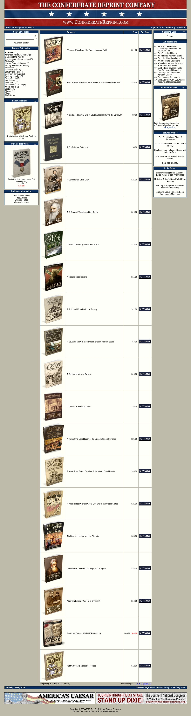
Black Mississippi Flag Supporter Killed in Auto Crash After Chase (170, 174)
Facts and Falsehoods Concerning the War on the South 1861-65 (169, 48)
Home (8, 28)
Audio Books (10, 87)
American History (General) (17, 55)
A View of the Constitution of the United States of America (91, 439)
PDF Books (10, 95)
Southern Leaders (13, 76)
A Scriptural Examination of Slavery (82, 309)
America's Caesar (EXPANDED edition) (84, 633)
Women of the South (14, 85)
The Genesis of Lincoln (167, 53)
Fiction (8, 61)
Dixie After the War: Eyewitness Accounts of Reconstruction (171, 81)
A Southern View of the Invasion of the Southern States (90, 342)
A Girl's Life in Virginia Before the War (83, 245)
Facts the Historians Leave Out (171, 58)
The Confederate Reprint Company (106, 709)
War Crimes (10, 80)
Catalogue (18, 28)
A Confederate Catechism (78, 147)
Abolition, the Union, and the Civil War (83, 536)
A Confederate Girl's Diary (78, 180)
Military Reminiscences (15, 65)
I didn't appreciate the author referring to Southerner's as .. (166, 124)
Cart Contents (166, 28)
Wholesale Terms (21, 202)
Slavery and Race (12, 72)
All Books (29, 28)
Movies (8, 91)
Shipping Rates (21, 200)
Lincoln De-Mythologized (15, 63)
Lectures (8, 89)
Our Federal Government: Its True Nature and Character (170, 69)
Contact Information (21, 196)
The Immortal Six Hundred (169, 77)
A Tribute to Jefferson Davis (79, 407)
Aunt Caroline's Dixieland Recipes (21, 136)
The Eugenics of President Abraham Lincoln (169, 74)
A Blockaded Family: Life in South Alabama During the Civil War (94, 115)
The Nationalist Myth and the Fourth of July (170, 145)
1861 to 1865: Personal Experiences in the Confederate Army (93, 82)
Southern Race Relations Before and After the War (170, 151)
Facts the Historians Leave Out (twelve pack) (21, 180)
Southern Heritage (13, 74)
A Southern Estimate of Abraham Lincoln (170, 157)
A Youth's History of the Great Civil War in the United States (92, 504)
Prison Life (9, 68)
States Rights (11, 78)
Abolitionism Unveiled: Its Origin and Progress (86, 569)
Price (135, 32)
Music (7, 93)
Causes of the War (13, 57)
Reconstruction (11, 70)
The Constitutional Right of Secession (170, 138)
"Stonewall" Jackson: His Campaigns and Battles (88, 50)
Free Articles (21, 198)
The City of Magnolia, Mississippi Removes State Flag (170, 187)
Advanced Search (21, 43)
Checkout (180, 28)
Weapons (9, 82)
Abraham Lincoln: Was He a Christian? (83, 601)
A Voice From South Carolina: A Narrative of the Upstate (91, 471)
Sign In (154, 28)
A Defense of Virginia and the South (82, 212)
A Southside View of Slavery (79, 374)
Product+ (71, 32)
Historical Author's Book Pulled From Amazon (170, 180)
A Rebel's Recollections (77, 277)
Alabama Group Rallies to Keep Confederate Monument (170, 193)
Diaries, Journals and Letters (17, 59)
